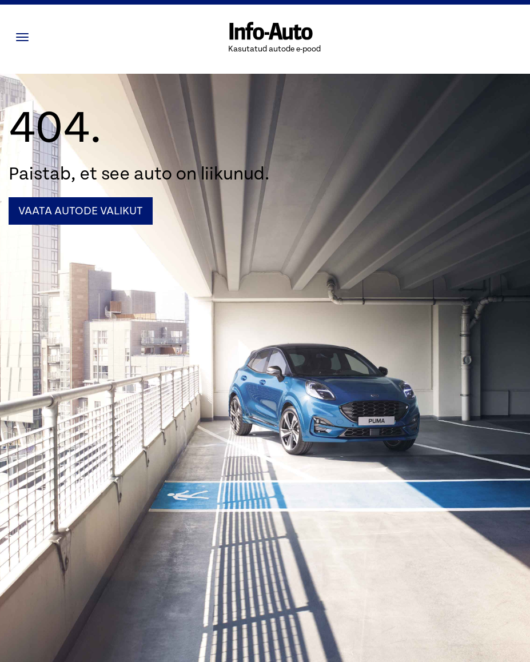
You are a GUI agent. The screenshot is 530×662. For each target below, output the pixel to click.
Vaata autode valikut (80, 211)
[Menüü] (25, 37)
